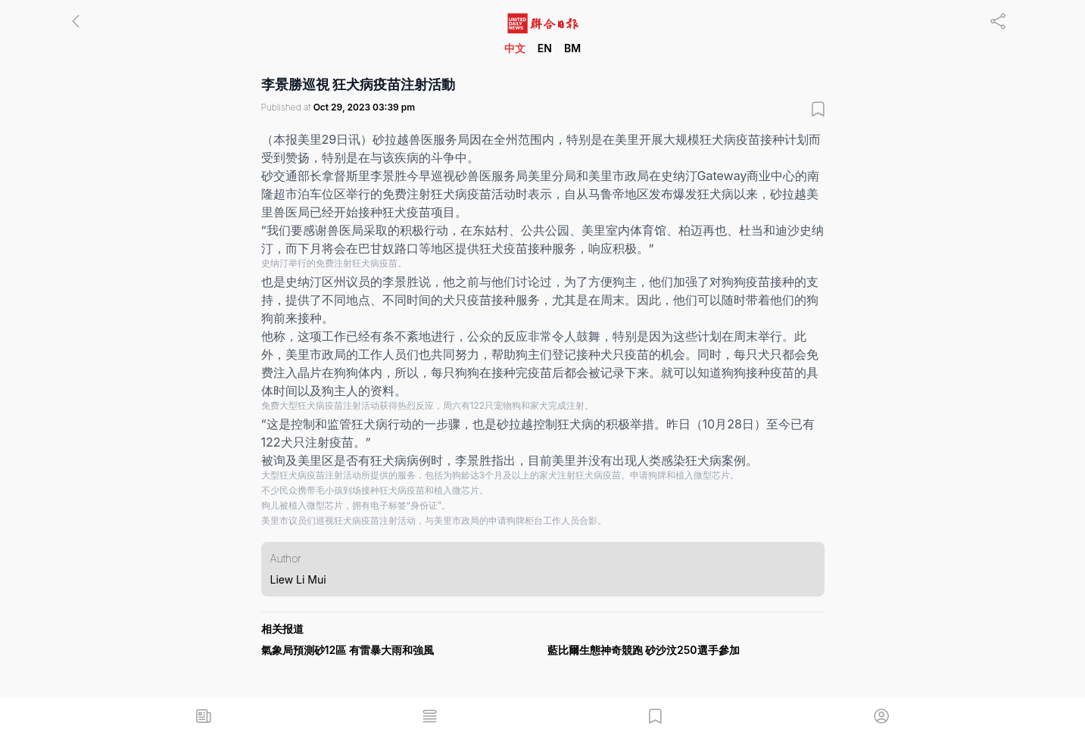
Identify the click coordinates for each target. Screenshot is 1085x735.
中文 (514, 48)
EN (545, 48)
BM (572, 48)
